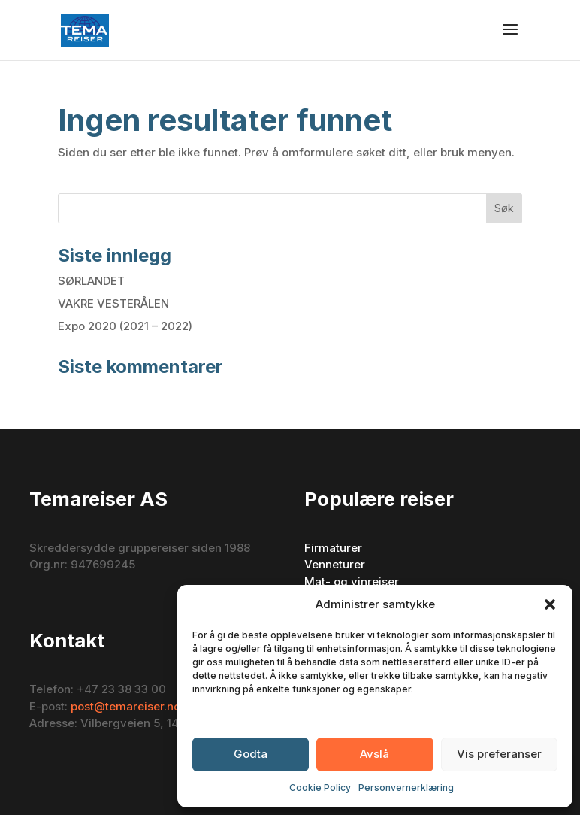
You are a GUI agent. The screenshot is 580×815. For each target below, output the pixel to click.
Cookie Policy (320, 787)
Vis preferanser (499, 754)
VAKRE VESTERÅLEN (113, 303)
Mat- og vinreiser (351, 581)
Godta (250, 754)
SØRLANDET (91, 281)
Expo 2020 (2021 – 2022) (125, 326)
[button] (549, 604)
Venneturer (334, 564)
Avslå (374, 754)
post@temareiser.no (125, 706)
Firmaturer (333, 548)
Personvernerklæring (406, 787)
